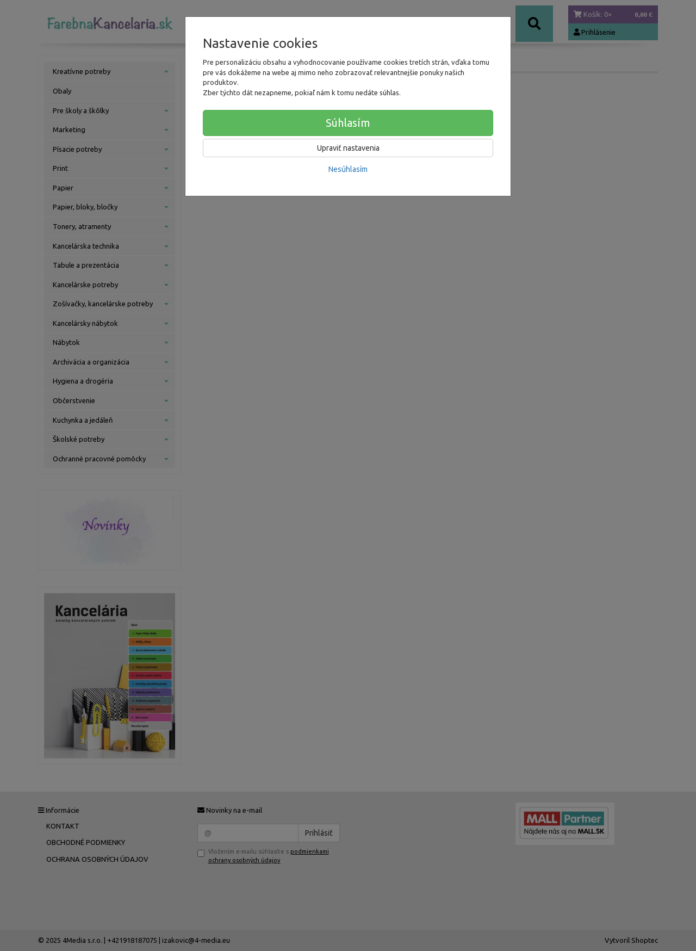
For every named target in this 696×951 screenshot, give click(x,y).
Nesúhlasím (348, 169)
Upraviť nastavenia (348, 148)
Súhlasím (348, 122)
